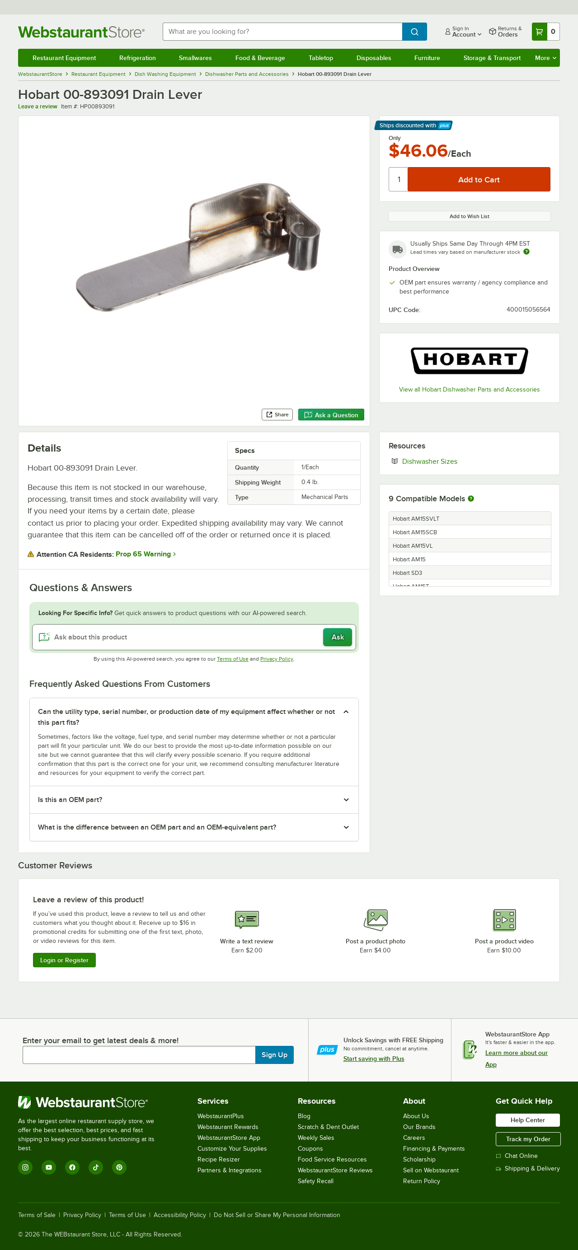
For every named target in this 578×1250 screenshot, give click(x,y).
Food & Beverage (260, 57)
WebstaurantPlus (220, 1116)
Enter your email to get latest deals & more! (101, 1040)
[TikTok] (96, 1167)
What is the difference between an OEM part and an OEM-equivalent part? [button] (157, 827)
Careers (414, 1137)
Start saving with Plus (373, 1058)
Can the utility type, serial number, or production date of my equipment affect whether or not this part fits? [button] (186, 717)
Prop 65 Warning (143, 554)
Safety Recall (316, 1181)
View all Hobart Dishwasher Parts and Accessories (469, 389)
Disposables (374, 57)
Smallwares (195, 57)
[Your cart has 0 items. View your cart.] (546, 32)
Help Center (528, 1120)
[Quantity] (399, 179)
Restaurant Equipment (64, 57)
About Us (416, 1116)
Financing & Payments (434, 1148)
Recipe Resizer (218, 1159)
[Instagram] (25, 1167)
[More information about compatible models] (471, 499)
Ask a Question (331, 415)
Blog (304, 1116)
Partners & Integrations (229, 1170)
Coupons (310, 1148)
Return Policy (421, 1181)
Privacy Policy (276, 659)
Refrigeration (137, 57)
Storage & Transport (492, 57)
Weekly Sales (316, 1137)
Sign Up (274, 1055)
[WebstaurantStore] (92, 1102)
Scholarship (419, 1159)
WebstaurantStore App (228, 1137)
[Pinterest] (119, 1167)
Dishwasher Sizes (457, 461)
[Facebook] (72, 1167)
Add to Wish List (469, 216)
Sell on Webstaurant (431, 1170)
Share (277, 414)
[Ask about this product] (194, 637)
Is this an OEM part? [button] (70, 800)
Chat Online (517, 1155)
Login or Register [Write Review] (64, 960)
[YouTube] (49, 1167)
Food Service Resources (332, 1159)
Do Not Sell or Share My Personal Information (277, 1215)
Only (395, 138)
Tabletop (321, 57)
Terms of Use (233, 659)
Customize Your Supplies (232, 1148)
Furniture (427, 57)
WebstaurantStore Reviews (335, 1170)
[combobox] (282, 32)
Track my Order (528, 1139)
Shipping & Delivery (528, 1168)
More (545, 57)
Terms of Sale (37, 1215)
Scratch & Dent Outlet (328, 1127)
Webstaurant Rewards (227, 1127)
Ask (338, 637)
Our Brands (419, 1127)
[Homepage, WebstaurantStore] (83, 31)
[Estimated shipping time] (526, 251)
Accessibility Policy (180, 1215)
